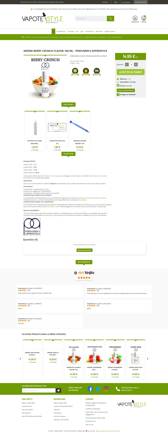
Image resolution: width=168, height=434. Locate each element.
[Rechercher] (94, 18)
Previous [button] (20, 359)
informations (51, 207)
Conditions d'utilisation (93, 409)
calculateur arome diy (49, 176)
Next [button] (148, 359)
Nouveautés (57, 413)
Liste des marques (59, 416)
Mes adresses (26, 413)
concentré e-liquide (98, 198)
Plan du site (89, 425)
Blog (115, 2)
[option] (35, 131)
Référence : (124, 79)
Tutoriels (105, 2)
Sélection (57, 410)
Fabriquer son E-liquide (61, 420)
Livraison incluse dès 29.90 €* (63, 406)
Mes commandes (27, 410)
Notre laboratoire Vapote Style (95, 418)
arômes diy (83, 198)
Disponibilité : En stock (128, 82)
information (82, 200)
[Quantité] (131, 64)
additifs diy (48, 215)
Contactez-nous (140, 2)
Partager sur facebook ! (128, 94)
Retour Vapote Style (28, 403)
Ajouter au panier (130, 72)
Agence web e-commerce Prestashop (108, 431)
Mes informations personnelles (32, 416)
